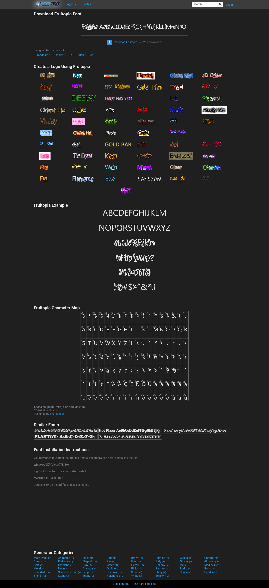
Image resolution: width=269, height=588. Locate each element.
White (136, 575)
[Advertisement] (17, 64)
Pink (136, 568)
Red (185, 568)
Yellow (162, 575)
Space (185, 572)
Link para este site (144, 584)
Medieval (212, 565)
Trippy (88, 575)
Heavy (137, 565)
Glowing (211, 561)
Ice (183, 565)
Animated (66, 558)
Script (87, 572)
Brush (80, 55)
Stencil (40, 575)
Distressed (67, 561)
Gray (87, 565)
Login (229, 4)
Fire (111, 561)
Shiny (161, 572)
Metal (39, 568)
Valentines (115, 575)
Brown (137, 558)
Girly (160, 561)
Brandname (43, 55)
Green (113, 565)
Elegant (89, 561)
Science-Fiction (69, 572)
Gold (39, 565)
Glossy (186, 561)
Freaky (59, 55)
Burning (162, 558)
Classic (40, 561)
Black (88, 558)
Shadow (114, 572)
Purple (162, 568)
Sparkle (210, 572)
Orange (89, 568)
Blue (112, 558)
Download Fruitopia (122, 42)
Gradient (65, 565)
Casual (186, 558)
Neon (63, 568)
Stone (63, 575)
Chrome (211, 558)
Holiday (162, 565)
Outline (114, 568)
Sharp (136, 572)
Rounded (42, 572)
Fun (69, 55)
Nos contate (121, 584)
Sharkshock (57, 50)
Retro (209, 568)
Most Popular (42, 558)
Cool (91, 55)
